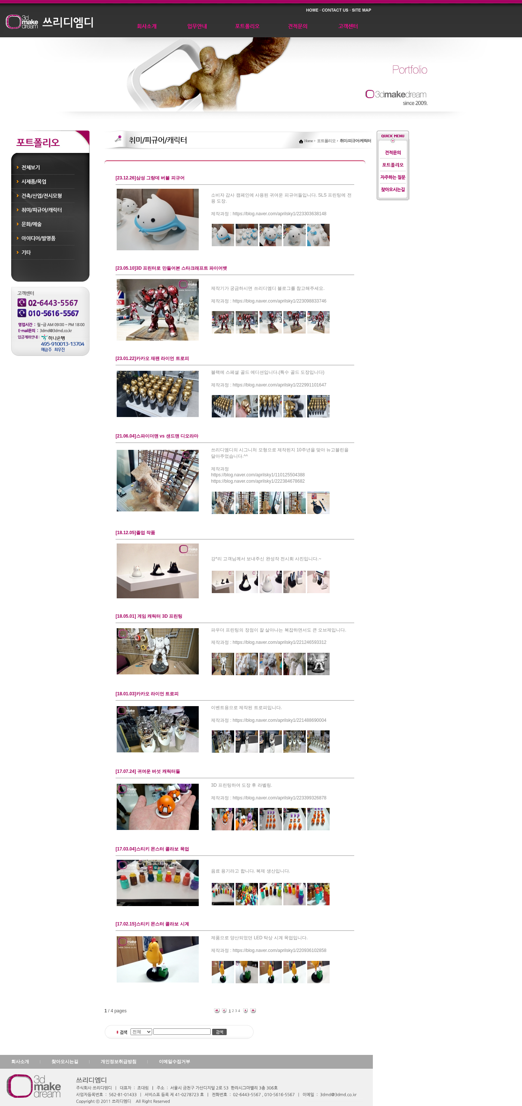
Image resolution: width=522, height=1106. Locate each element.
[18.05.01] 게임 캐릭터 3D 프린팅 (149, 616)
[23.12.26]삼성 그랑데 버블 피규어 (150, 178)
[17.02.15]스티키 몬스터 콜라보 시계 (152, 924)
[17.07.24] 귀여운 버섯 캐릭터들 (148, 771)
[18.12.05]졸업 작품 (135, 532)
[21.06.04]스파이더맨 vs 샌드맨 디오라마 (157, 436)
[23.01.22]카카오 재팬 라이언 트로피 (152, 358)
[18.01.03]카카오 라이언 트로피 (147, 693)
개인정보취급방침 (118, 1061)
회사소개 (20, 1061)
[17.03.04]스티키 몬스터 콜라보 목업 (152, 849)
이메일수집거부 (174, 1061)
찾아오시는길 (64, 1061)
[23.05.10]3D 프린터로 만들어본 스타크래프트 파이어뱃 (171, 268)
